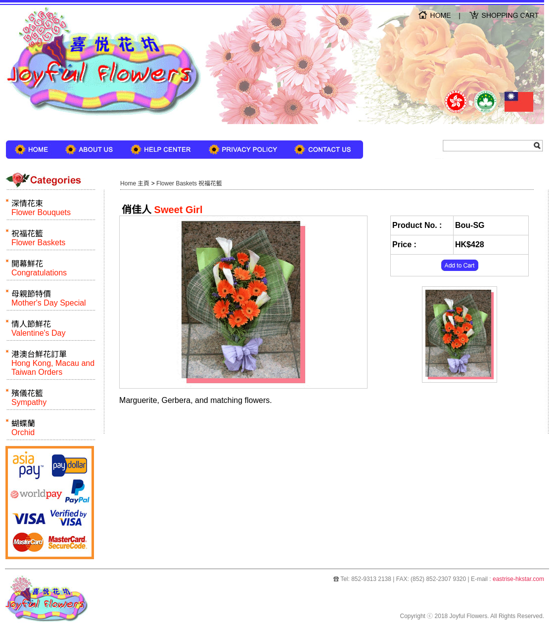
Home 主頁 (134, 183)
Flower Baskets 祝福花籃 (189, 183)
